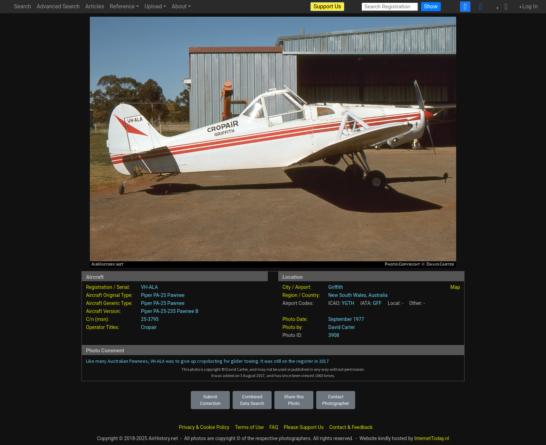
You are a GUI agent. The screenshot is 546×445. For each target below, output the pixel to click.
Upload (153, 6)
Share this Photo (294, 400)
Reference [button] (122, 6)
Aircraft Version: (103, 311)
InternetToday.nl (431, 438)
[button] (504, 6)
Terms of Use (249, 427)
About (179, 6)
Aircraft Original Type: (109, 295)
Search (22, 6)
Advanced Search (58, 6)
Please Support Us (304, 427)
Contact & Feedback (351, 427)
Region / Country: (301, 295)
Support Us (327, 6)
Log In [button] (530, 6)
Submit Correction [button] (210, 400)
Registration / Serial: (108, 287)
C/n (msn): (97, 319)
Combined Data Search (252, 400)
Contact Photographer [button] (335, 400)
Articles (94, 6)
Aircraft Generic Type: (109, 303)
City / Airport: (296, 287)
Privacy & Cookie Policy (204, 427)
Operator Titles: (102, 327)
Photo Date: (295, 319)
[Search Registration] (389, 6)
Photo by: (292, 327)
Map (455, 287)
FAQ (274, 427)
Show (431, 6)
